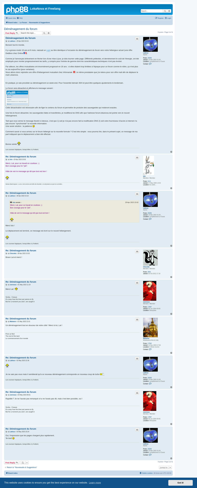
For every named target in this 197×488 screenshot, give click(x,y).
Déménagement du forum (20, 29)
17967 (150, 307)
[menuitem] (20, 18)
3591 (149, 272)
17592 (150, 343)
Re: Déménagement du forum (21, 156)
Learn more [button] (95, 482)
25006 (150, 58)
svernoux (146, 302)
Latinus (145, 53)
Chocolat (146, 267)
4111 (149, 181)
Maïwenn (146, 338)
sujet (48, 50)
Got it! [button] (181, 483)
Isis (144, 176)
